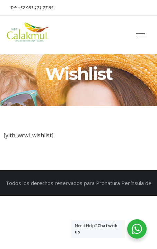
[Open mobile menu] (143, 35)
